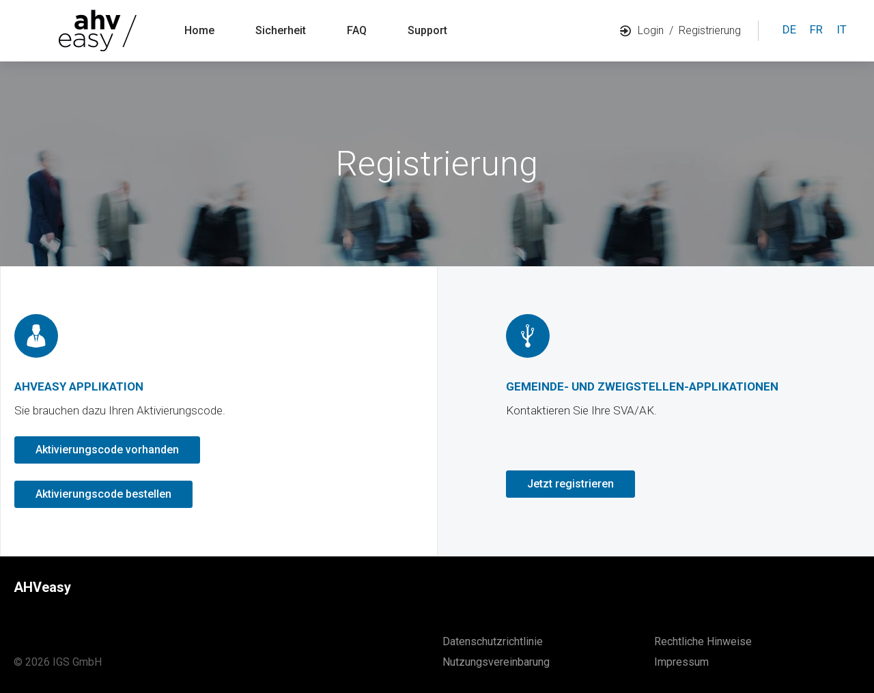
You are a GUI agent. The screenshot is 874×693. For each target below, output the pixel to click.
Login (642, 30)
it (841, 29)
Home (199, 30)
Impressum (681, 661)
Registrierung (710, 30)
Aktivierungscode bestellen (103, 493)
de (789, 29)
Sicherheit (280, 30)
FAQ (357, 30)
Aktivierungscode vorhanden (107, 449)
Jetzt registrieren (570, 483)
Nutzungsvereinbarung (496, 661)
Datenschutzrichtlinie (492, 641)
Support (427, 30)
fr (816, 29)
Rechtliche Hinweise (703, 641)
